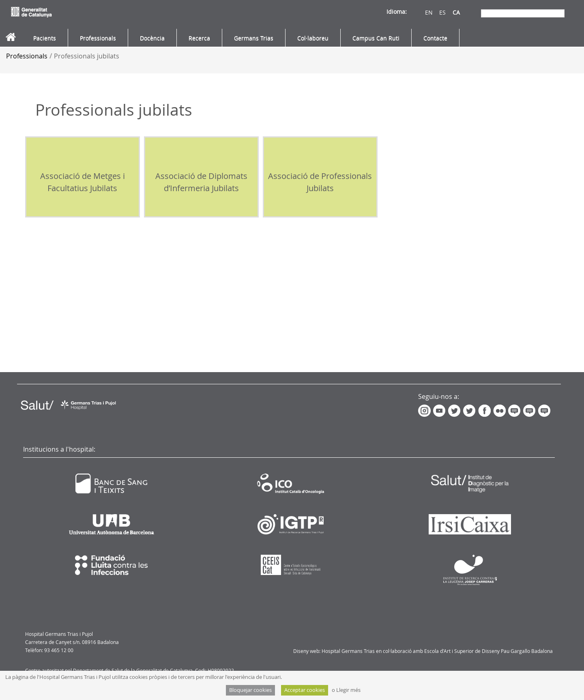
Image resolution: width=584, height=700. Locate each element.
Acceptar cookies (304, 690)
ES (436, 12)
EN (422, 12)
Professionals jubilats (86, 56)
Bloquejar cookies (250, 690)
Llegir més (348, 690)
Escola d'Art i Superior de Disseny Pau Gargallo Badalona (488, 651)
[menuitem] (44, 38)
